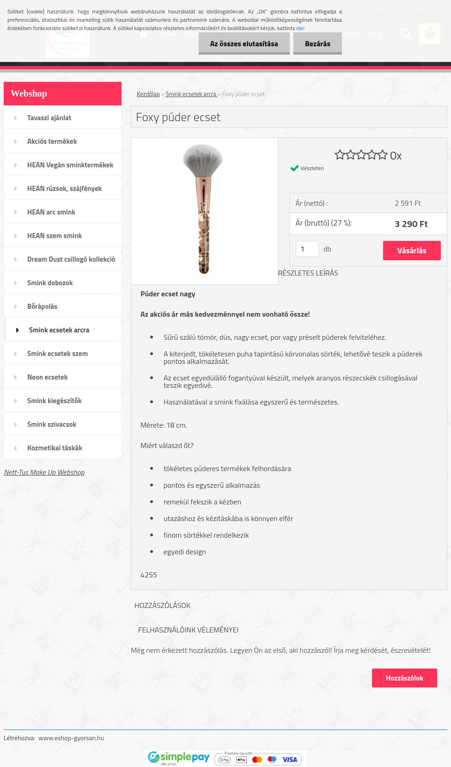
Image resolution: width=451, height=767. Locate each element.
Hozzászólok (404, 678)
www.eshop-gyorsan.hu (71, 737)
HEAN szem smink (54, 235)
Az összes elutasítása (244, 43)
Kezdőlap (148, 93)
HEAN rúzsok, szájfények (64, 188)
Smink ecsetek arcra (59, 330)
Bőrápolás (42, 306)
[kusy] (307, 249)
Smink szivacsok (51, 424)
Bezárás (317, 43)
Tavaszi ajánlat (49, 117)
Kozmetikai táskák (54, 447)
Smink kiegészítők (54, 400)
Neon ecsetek (47, 377)
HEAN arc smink (51, 212)
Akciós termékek (52, 141)
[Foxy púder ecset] (204, 141)
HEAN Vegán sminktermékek (70, 165)
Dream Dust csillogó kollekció (71, 259)
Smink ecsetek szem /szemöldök (57, 356)
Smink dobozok (50, 282)
